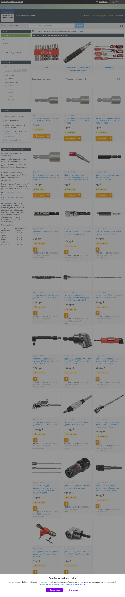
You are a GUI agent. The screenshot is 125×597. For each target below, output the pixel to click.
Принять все (55, 590)
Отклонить (72, 590)
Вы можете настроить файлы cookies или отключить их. (62, 584)
